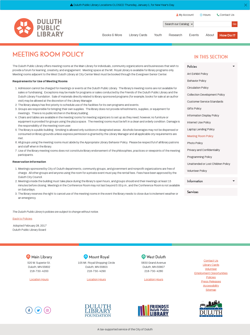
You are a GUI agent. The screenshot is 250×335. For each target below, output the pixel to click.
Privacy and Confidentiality (203, 150)
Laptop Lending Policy (201, 129)
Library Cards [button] (138, 35)
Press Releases (211, 281)
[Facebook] (29, 310)
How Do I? (227, 35)
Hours (205, 14)
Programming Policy (199, 156)
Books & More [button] (112, 35)
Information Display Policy (203, 115)
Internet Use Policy (199, 122)
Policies (211, 277)
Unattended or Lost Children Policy (208, 163)
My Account (185, 14)
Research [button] (175, 35)
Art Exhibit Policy (197, 73)
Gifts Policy (194, 108)
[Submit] (235, 24)
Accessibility (211, 285)
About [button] (210, 35)
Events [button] (194, 35)
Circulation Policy (198, 87)
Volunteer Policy (197, 170)
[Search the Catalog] (212, 24)
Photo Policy (195, 143)
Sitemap (211, 289)
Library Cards (211, 264)
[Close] (245, 5)
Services (192, 192)
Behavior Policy (196, 80)
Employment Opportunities (211, 273)
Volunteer (211, 269)
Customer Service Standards (205, 101)
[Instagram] (47, 310)
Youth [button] (158, 35)
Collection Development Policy (206, 94)
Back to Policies (22, 218)
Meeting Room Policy (200, 136)
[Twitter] (38, 310)
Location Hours (39, 279)
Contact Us (225, 14)
